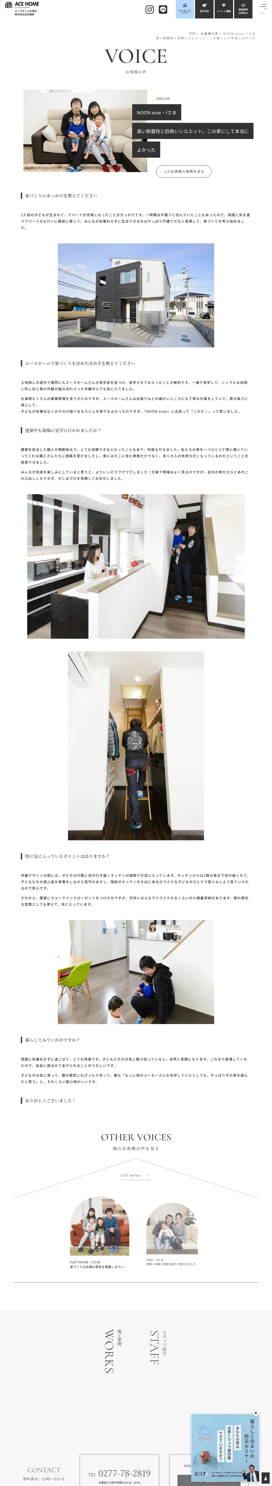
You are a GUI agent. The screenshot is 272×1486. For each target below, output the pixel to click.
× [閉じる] (256, 1413)
